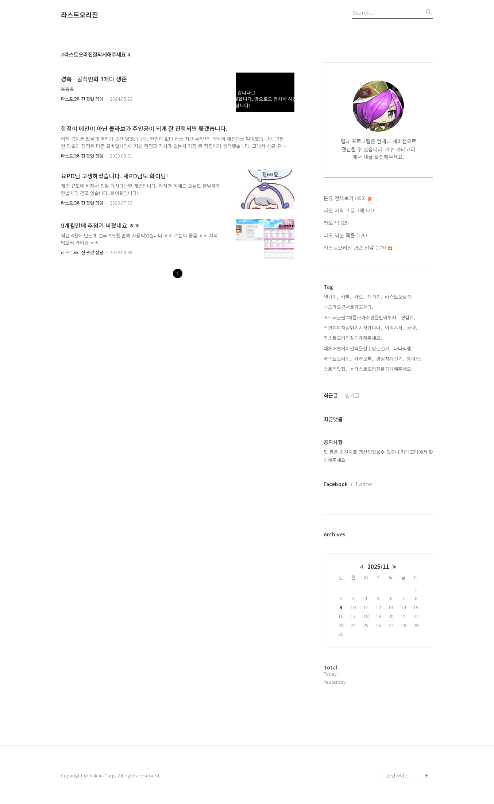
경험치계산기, (390, 358)
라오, (359, 296)
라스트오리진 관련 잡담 (82, 99)
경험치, (408, 317)
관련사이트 (398, 775)
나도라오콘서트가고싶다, (348, 306)
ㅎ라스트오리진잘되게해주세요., (382, 368)
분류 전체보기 (347, 198)
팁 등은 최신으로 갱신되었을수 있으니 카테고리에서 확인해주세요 (378, 455)
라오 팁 (336, 222)
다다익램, (403, 348)
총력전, (414, 358)
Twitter (364, 484)
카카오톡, (363, 358)
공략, (412, 327)
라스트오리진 (79, 15)
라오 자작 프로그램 (349, 210)
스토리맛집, (335, 368)
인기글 (352, 395)
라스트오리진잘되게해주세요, (353, 337)
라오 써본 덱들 (345, 235)
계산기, (374, 296)
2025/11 (378, 566)
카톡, (346, 296)
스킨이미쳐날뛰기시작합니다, (353, 327)
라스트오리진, (337, 358)
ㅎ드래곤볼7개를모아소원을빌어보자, (361, 317)
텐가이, (331, 296)
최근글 (331, 395)
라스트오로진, (399, 296)
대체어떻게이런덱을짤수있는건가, (357, 348)
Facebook (336, 484)
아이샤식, (394, 327)
